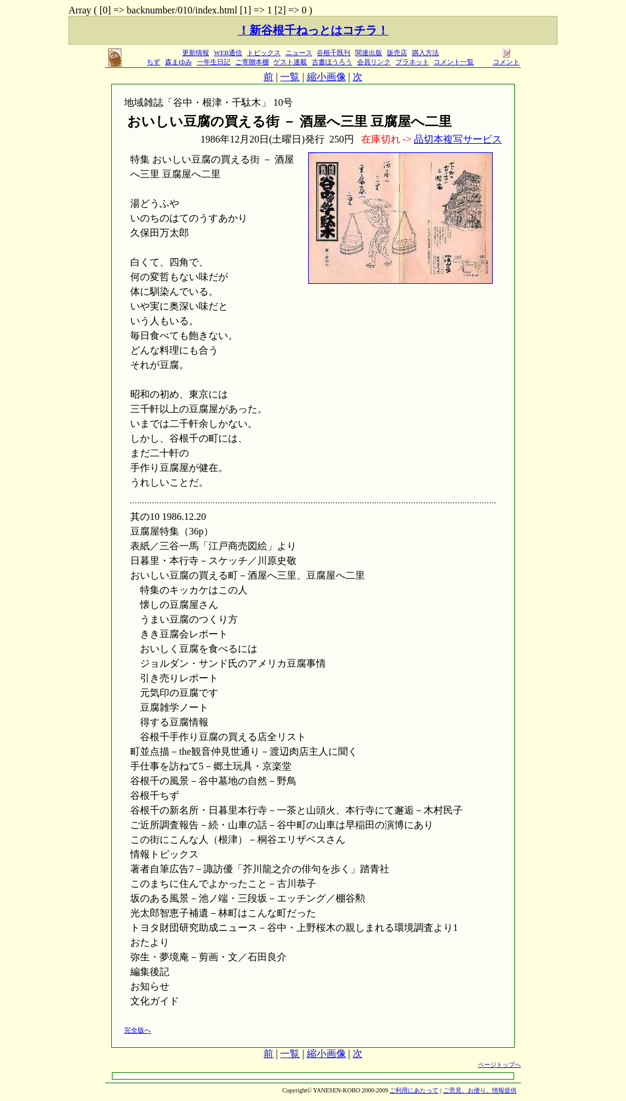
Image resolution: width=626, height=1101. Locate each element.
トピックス (264, 52)
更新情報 (195, 52)
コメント (506, 58)
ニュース (298, 52)
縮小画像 (326, 77)
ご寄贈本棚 (252, 61)
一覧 (290, 77)
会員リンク (374, 61)
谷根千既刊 (333, 52)
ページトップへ (499, 1064)
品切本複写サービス (458, 139)
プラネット (412, 61)
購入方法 (425, 52)
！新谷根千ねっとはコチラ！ (313, 30)
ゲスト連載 (290, 61)
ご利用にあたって (413, 1090)
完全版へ (137, 1030)
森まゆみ (178, 61)
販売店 (397, 52)
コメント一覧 (453, 61)
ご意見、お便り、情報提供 (480, 1090)
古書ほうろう (332, 61)
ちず (153, 61)
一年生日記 (213, 61)
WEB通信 (228, 52)
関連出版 (368, 52)
